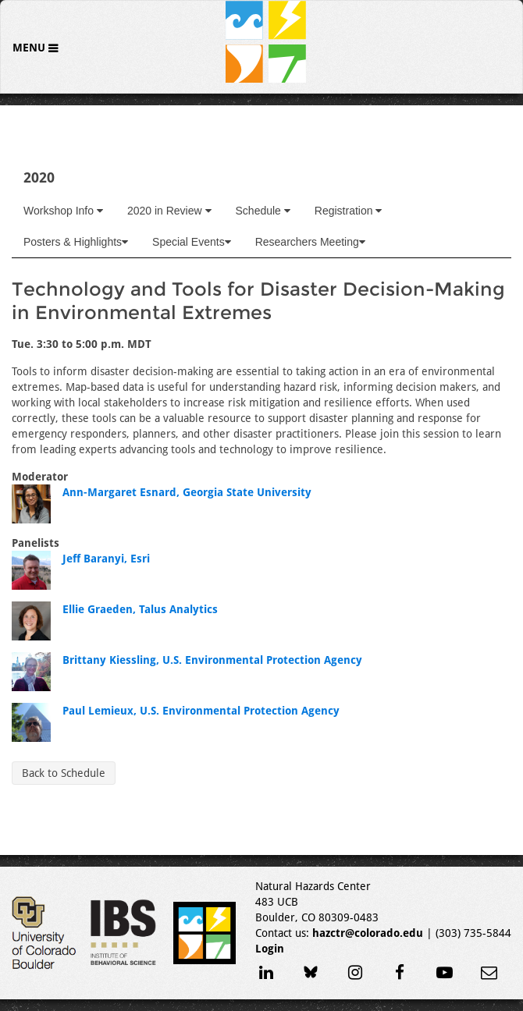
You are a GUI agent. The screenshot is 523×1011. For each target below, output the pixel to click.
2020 (39, 177)
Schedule (263, 210)
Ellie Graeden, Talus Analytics (140, 609)
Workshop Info (63, 210)
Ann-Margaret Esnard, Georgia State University (186, 492)
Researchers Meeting (310, 242)
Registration (348, 210)
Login (269, 948)
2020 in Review (169, 210)
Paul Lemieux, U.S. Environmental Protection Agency (201, 710)
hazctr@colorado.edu (367, 933)
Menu (30, 47)
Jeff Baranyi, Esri (106, 558)
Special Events (191, 242)
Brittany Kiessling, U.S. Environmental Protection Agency (212, 660)
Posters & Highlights (75, 242)
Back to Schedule (63, 773)
